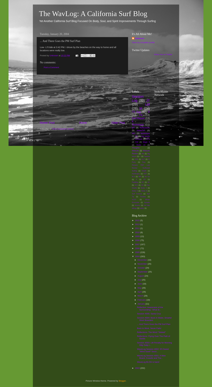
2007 (137, 244)
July (140, 280)
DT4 (148, 139)
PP (144, 179)
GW (136, 142)
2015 (137, 220)
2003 (137, 368)
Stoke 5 (144, 188)
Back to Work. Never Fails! (149, 328)
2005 (137, 252)
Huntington (136, 174)
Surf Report (138, 118)
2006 (137, 248)
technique (145, 133)
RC (143, 182)
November (143, 264)
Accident (138, 139)
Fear (144, 162)
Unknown (139, 38)
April (140, 292)
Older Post (118, 122)
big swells (145, 136)
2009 (137, 236)
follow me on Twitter (163, 54)
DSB (136, 159)
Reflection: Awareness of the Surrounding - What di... (150, 308)
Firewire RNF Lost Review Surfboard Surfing (141, 168)
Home (83, 122)
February (142, 300)
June (140, 284)
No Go (147, 176)
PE (136, 136)
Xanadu (147, 202)
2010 (137, 232)
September (143, 272)
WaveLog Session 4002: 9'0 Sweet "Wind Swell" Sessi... (153, 350)
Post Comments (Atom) (63, 129)
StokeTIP (141, 130)
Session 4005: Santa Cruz (149, 314)
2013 (137, 224)
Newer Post (47, 122)
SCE (136, 185)
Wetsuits (135, 151)
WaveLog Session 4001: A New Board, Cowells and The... (151, 356)
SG (142, 185)
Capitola (147, 156)
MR (140, 176)
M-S (133, 176)
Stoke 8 (144, 191)
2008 (137, 240)
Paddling (135, 182)
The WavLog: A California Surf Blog (93, 14)
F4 (140, 115)
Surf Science (137, 194)
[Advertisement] (82, 98)
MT (133, 128)
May (140, 288)
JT (148, 100)
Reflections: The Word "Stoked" (151, 332)
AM (143, 154)
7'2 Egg (136, 111)
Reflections (145, 128)
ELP (143, 159)
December (143, 260)
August (141, 276)
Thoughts (136, 148)
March (141, 296)
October (141, 268)
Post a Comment (51, 67)
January (141, 304)
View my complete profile (143, 42)
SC (149, 182)
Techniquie (138, 124)
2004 (137, 256)
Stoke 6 (135, 191)
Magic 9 (146, 142)
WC (133, 133)
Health (144, 171)
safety (142, 208)
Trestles (143, 197)
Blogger (122, 381)
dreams (137, 205)
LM (147, 104)
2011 (137, 228)
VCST (134, 199)
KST (145, 174)
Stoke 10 (140, 145)
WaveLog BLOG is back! (148, 362)
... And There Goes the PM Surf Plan (153, 324)
